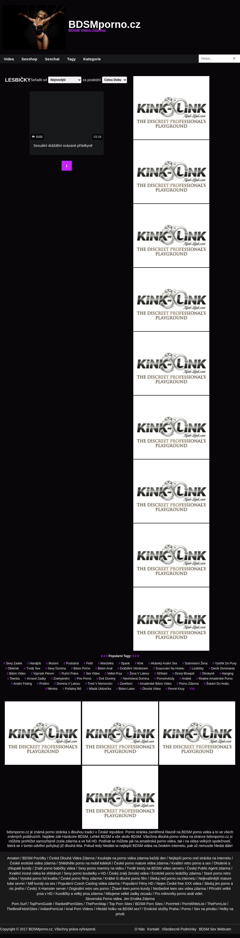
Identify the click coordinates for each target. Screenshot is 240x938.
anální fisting (21, 683)
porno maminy (98, 868)
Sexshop (30, 59)
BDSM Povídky (34, 858)
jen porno (222, 883)
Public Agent (207, 868)
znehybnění (60, 678)
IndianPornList (51, 909)
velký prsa (82, 894)
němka (51, 689)
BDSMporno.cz (104, 27)
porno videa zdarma (133, 858)
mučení (52, 663)
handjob (34, 663)
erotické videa (32, 863)
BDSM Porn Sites (149, 904)
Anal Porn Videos (79, 909)
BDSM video (161, 868)
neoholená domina (135, 678)
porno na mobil (87, 863)
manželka (105, 663)
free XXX (185, 883)
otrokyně (206, 673)
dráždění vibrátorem (132, 668)
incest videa (31, 873)
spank (124, 663)
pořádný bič (71, 689)
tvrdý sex (32, 668)
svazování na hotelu (168, 668)
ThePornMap (96, 904)
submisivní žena (194, 663)
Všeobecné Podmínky (179, 929)
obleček (12, 668)
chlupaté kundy (19, 868)
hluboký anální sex (162, 663)
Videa (9, 59)
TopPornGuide (41, 904)
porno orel (190, 858)
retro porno (192, 863)
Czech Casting (85, 883)
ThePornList (216, 904)
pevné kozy (175, 689)
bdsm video (16, 673)
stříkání (160, 673)
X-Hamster (46, 889)
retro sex (92, 889)
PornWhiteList (193, 904)
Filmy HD (146, 883)
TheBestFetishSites (22, 909)
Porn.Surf (19, 904)
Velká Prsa (113, 673)
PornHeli (172, 904)
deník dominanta (222, 668)
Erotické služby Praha (161, 909)
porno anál (185, 894)
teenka (13, 678)
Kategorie (92, 59)
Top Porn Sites (120, 904)
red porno (168, 878)
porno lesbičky (176, 873)
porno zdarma (188, 683)
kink (139, 663)
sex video (91, 673)
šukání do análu (216, 683)
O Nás (140, 929)
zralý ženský (129, 873)
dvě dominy (105, 678)
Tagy (71, 59)
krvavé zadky (35, 678)
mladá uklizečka (98, 689)
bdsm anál (103, 668)
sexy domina (55, 668)
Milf (30, 883)
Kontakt (153, 929)
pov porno (83, 678)
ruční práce (68, 673)
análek (185, 678)
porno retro (222, 873)
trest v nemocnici (98, 683)
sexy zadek (13, 663)
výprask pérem (42, 673)
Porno (107, 899)
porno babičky (55, 868)
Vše (192, 689)
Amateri (13, 858)
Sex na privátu (205, 909)
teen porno (131, 889)
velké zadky (130, 894)
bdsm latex (125, 689)
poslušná (71, 663)
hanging (226, 673)
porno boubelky (85, 873)
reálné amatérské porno (214, 678)
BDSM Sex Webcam (215, 929)
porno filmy (80, 878)
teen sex (177, 889)
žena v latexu (138, 673)
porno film (139, 878)
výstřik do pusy (225, 663)
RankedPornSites (69, 904)
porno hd (39, 878)
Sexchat (52, 59)
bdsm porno (80, 668)
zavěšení (124, 683)
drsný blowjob (183, 673)
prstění (43, 683)
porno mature (135, 863)
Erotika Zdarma (142, 899)
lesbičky (196, 668)
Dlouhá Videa (150, 689)
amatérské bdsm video (155, 683)
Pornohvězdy (164, 678)
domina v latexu (67, 683)
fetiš (88, 663)
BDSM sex (131, 909)
